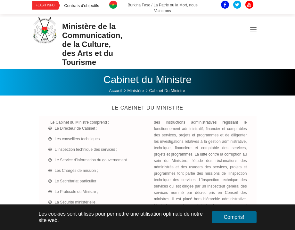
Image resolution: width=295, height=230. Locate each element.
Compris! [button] (234, 217)
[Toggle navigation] (253, 30)
